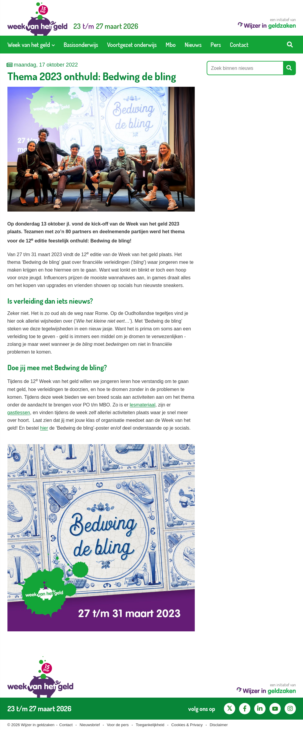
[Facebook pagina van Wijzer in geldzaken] (244, 708)
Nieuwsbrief (90, 725)
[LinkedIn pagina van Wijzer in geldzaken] (260, 708)
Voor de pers (118, 725)
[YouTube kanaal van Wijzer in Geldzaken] (275, 708)
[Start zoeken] (290, 44)
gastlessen (18, 412)
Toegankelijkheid (150, 725)
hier (44, 428)
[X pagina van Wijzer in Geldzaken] (229, 708)
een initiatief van (267, 23)
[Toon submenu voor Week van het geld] (53, 44)
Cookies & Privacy (186, 725)
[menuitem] (31, 45)
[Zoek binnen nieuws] (245, 68)
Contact (66, 725)
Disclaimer (219, 725)
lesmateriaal (142, 404)
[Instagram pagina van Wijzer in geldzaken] (290, 708)
